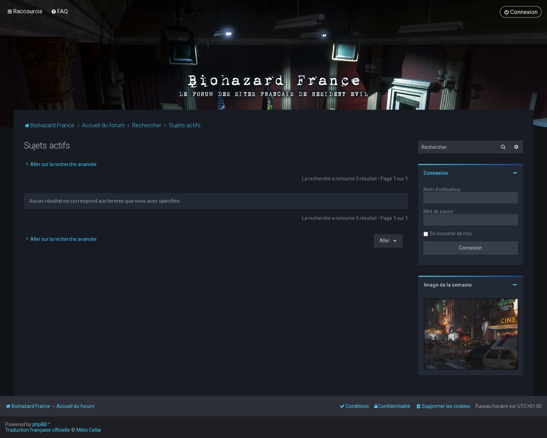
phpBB (39, 424)
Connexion (436, 172)
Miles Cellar (89, 430)
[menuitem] (59, 11)
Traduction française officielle (37, 430)
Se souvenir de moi (451, 233)
